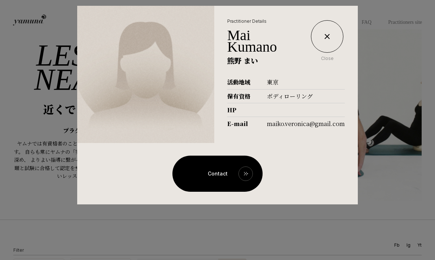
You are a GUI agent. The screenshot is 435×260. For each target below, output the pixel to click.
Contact (218, 173)
